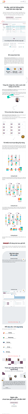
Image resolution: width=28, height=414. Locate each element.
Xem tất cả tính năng (14, 327)
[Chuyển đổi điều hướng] (25, 2)
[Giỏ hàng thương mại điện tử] (21, 1)
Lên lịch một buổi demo (18, 17)
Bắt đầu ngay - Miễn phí (10, 17)
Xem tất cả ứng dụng (14, 361)
